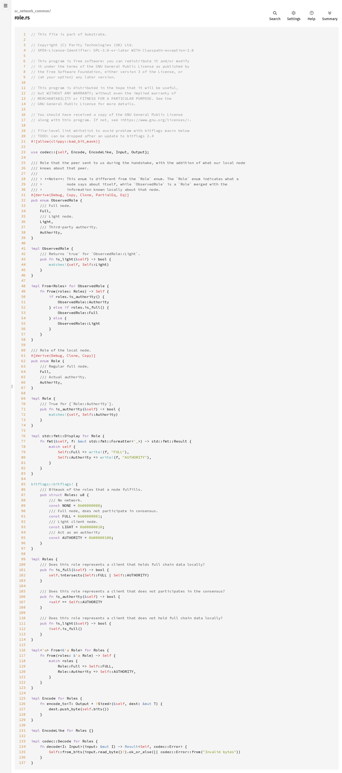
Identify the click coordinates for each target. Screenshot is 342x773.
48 (23, 286)
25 (23, 162)
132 (22, 736)
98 (23, 553)
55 (23, 323)
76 (23, 436)
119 (22, 666)
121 (22, 677)
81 (23, 462)
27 (23, 173)
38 (23, 232)
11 (23, 87)
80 (23, 457)
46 (23, 275)
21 (23, 141)
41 (23, 248)
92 (23, 521)
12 (23, 93)
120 (22, 671)
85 (23, 484)
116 (22, 650)
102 (22, 575)
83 (23, 473)
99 (23, 559)
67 (23, 387)
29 (23, 184)
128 (22, 714)
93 (23, 527)
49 (23, 291)
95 (23, 537)
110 (22, 618)
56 (23, 328)
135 (22, 752)
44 (23, 264)
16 (23, 114)
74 (23, 425)
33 (23, 205)
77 (23, 441)
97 (23, 548)
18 (23, 125)
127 (22, 709)
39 (23, 237)
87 (23, 494)
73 (23, 420)
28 (23, 179)
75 (23, 430)
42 (23, 253)
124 (22, 693)
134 (22, 746)
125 (22, 698)
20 (23, 136)
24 (23, 157)
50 (23, 296)
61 (23, 355)
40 (23, 243)
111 (22, 623)
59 (23, 345)
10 (23, 82)
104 (22, 586)
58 (23, 339)
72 (23, 414)
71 (23, 409)
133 (22, 741)
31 (23, 195)
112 (22, 628)
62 (23, 361)
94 (23, 532)
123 (22, 687)
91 (23, 516)
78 (23, 446)
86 (23, 489)
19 (23, 130)
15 (23, 109)
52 (23, 307)
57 (23, 334)
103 (22, 580)
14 (23, 104)
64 (23, 371)
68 (23, 393)
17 (23, 120)
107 (22, 602)
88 (23, 500)
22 (23, 146)
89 (23, 505)
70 (23, 403)
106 (22, 596)
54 (23, 318)
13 (23, 98)
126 (22, 703)
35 (23, 216)
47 (23, 280)
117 (22, 655)
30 (23, 189)
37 (23, 227)
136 (22, 757)
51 (23, 302)
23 (23, 152)
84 (23, 478)
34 (23, 211)
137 (22, 762)
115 (22, 644)
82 (23, 468)
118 (22, 661)
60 (23, 350)
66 (23, 382)
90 (23, 511)
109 (22, 612)
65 (23, 377)
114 (22, 639)
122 (22, 682)
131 (22, 730)
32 (23, 200)
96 (23, 543)
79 (23, 452)
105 (22, 591)
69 (23, 398)
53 (23, 312)
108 (22, 607)
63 (23, 366)
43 (23, 259)
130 (22, 725)
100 (22, 564)
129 (22, 719)
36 (23, 221)
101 (22, 569)
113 (22, 634)
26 (23, 168)
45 (23, 270)
